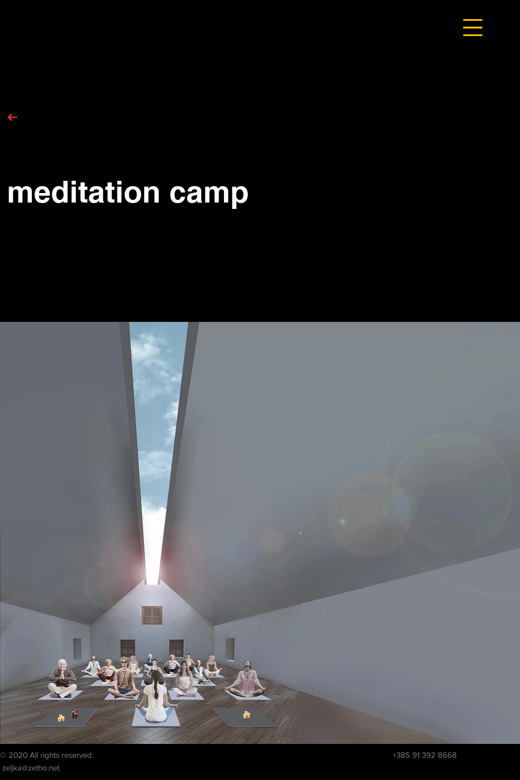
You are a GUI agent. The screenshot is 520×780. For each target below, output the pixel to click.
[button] (472, 27)
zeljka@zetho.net (30, 767)
